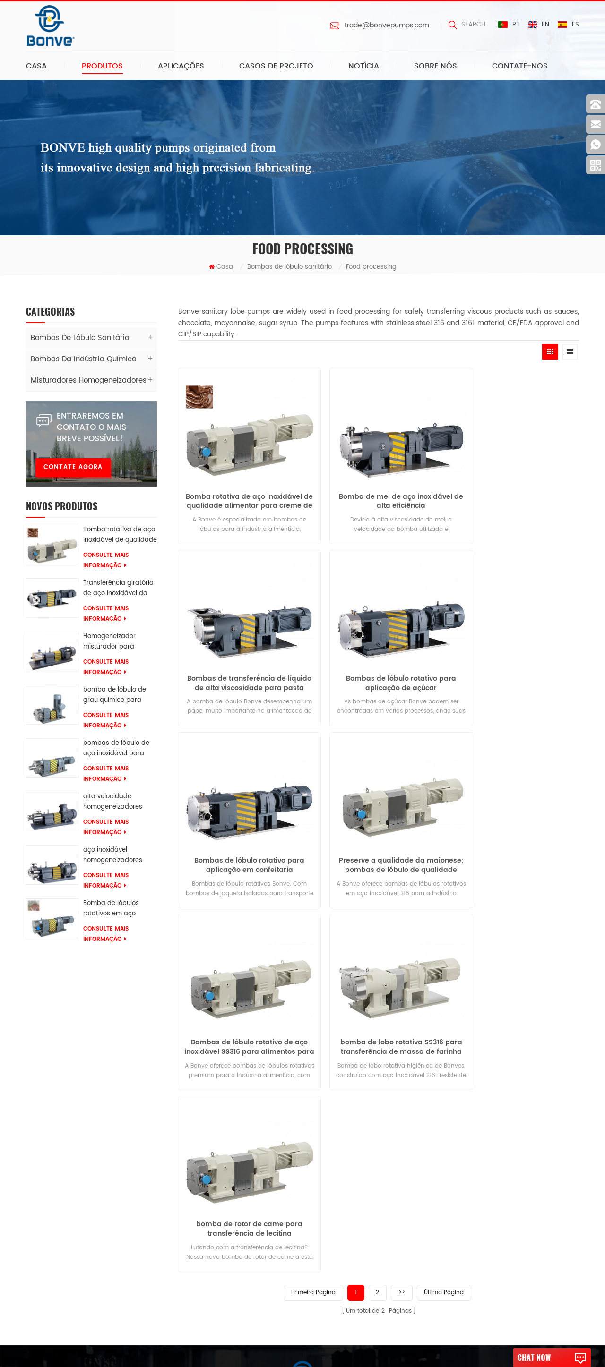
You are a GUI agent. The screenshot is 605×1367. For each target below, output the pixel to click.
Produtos (102, 67)
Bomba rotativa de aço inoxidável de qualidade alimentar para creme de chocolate (120, 536)
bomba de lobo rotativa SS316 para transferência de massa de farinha (378, 828)
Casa (36, 67)
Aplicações (181, 67)
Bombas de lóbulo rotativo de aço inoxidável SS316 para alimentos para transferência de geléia (241, 828)
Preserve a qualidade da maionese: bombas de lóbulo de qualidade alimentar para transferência (515, 659)
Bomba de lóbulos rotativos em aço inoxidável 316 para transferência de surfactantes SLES (112, 910)
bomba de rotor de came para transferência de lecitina (515, 828)
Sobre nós (435, 67)
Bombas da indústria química (79, 360)
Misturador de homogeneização (173, 1255)
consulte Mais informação (106, 562)
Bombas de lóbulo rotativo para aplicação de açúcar (242, 659)
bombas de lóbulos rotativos (168, 1159)
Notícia (363, 67)
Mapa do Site (54, 1251)
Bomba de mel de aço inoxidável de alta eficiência (378, 490)
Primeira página (313, 891)
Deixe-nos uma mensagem (302, 1086)
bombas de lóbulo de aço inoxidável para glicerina (116, 750)
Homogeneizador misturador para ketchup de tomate (113, 643)
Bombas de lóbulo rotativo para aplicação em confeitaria (378, 659)
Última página (444, 891)
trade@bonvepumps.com (386, 25)
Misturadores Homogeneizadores (84, 381)
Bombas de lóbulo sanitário (289, 268)
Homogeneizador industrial (165, 1292)
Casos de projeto (276, 67)
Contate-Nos (520, 67)
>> (401, 891)
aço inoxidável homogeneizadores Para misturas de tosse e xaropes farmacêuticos (119, 856)
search (466, 25)
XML (39, 1269)
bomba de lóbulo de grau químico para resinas (114, 696)
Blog (40, 1233)
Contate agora (73, 469)
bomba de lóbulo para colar (168, 1237)
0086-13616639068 (296, 1225)
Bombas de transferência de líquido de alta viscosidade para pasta (515, 490)
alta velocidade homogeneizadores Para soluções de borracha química (112, 803)
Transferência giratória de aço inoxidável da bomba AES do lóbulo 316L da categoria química (118, 590)
